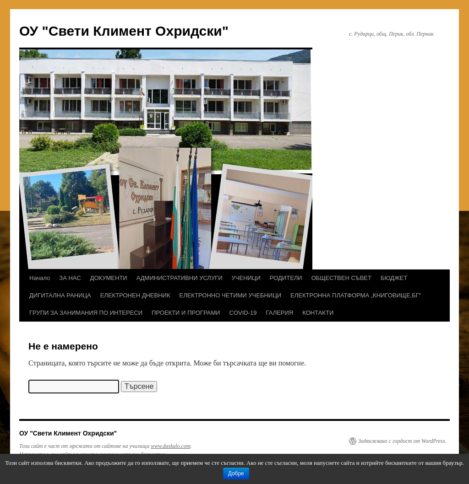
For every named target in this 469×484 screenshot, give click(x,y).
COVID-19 (243, 312)
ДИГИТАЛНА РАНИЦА (60, 295)
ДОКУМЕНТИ (108, 277)
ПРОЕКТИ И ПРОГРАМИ (186, 312)
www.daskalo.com (170, 446)
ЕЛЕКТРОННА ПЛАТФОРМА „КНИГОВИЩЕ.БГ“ (355, 295)
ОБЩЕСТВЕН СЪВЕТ (341, 277)
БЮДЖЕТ (394, 277)
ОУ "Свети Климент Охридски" (124, 30)
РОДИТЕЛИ (286, 277)
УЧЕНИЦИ (246, 277)
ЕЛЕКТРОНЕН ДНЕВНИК (135, 295)
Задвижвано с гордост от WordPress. (402, 441)
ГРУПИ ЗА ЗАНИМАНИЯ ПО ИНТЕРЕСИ (85, 312)
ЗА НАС (70, 277)
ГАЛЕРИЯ (280, 312)
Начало (39, 277)
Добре (236, 473)
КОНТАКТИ (317, 312)
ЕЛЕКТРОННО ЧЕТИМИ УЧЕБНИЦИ (231, 295)
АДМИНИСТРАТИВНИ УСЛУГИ (179, 277)
